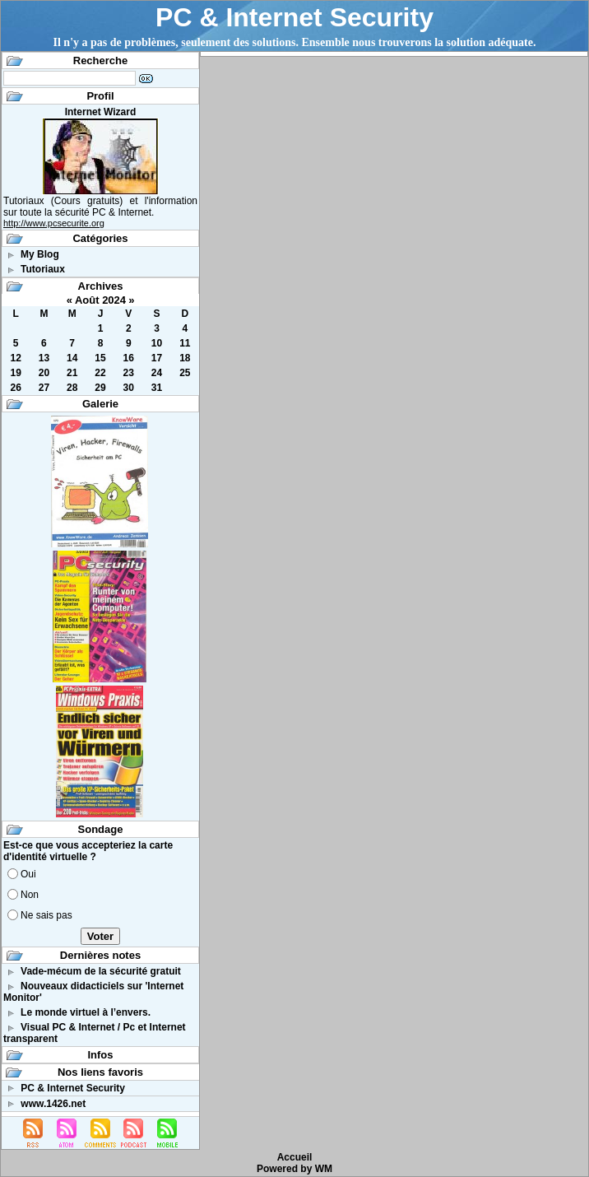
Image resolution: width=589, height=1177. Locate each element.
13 (44, 358)
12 (15, 358)
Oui (28, 874)
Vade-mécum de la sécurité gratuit (101, 971)
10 (156, 343)
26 (15, 387)
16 (128, 358)
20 (44, 373)
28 (72, 387)
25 (184, 373)
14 (72, 358)
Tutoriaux (43, 269)
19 (15, 373)
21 (72, 373)
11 (184, 343)
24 (156, 373)
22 (100, 373)
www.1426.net (53, 1104)
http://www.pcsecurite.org (53, 223)
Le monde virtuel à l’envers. (86, 1012)
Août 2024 (100, 300)
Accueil (295, 1157)
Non (30, 894)
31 (156, 387)
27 (44, 387)
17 (156, 358)
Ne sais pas (46, 915)
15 (100, 358)
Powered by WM (294, 1169)
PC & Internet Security (294, 17)
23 (128, 373)
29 (100, 387)
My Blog (40, 254)
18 (184, 358)
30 (128, 387)
